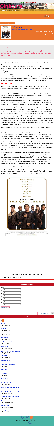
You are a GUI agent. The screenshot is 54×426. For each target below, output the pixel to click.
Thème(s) (3, 290)
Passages (4, 373)
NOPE (3, 333)
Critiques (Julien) (10, 23)
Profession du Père (7, 342)
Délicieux (4, 369)
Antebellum (4, 401)
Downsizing (4, 355)
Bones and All (5, 360)
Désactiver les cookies (30, 2)
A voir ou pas (4, 293)
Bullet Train (4, 337)
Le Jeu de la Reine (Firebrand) (10, 396)
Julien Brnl (49, 34)
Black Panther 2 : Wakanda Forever (12, 392)
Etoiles (3, 296)
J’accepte (21, 2)
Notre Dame (4, 346)
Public (2, 287)
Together (4, 328)
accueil (2, 23)
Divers (2, 299)
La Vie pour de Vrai (7, 410)
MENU (47, 16)
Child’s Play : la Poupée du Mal (10, 351)
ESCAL (28, 425)
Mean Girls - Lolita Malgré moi (10, 387)
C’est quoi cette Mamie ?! (9, 364)
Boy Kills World (6, 383)
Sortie (2, 302)
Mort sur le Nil (5, 378)
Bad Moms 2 (5, 405)
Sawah (3, 324)
